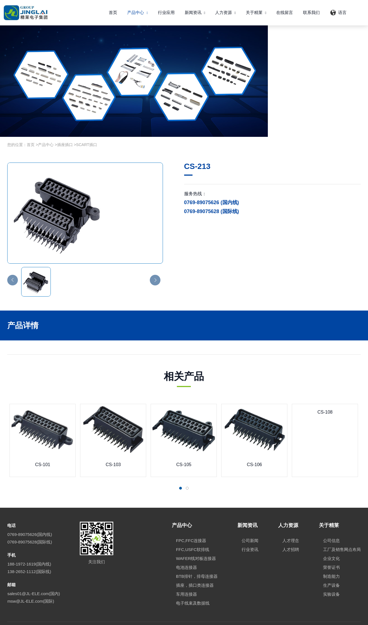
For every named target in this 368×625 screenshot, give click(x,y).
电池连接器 (186, 551)
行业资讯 (250, 533)
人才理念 (290, 525)
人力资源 (225, 12)
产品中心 (137, 12)
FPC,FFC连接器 (191, 525)
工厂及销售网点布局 (342, 533)
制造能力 (331, 560)
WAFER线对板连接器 (196, 542)
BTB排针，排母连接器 (197, 560)
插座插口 (65, 129)
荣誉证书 (331, 551)
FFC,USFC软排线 (192, 533)
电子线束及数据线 (193, 587)
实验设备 (331, 578)
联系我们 (311, 12)
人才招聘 (290, 533)
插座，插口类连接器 (195, 569)
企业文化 (331, 542)
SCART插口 (86, 129)
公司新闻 (250, 525)
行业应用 (166, 12)
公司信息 (331, 525)
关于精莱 (256, 12)
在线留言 (284, 12)
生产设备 (331, 569)
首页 (113, 12)
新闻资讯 (195, 12)
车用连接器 (186, 578)
